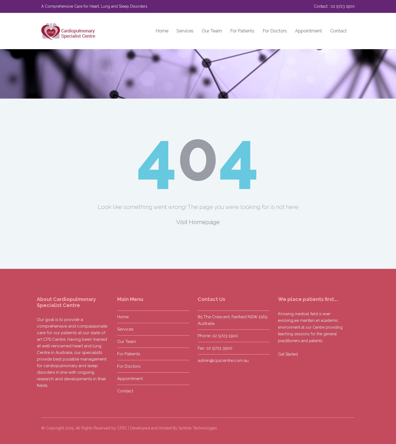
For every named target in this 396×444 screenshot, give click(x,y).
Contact (338, 30)
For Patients (242, 30)
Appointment (308, 30)
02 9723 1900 (343, 6)
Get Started (287, 354)
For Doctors (275, 30)
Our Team (212, 30)
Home (162, 30)
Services (185, 30)
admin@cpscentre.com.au (222, 360)
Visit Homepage (198, 222)
